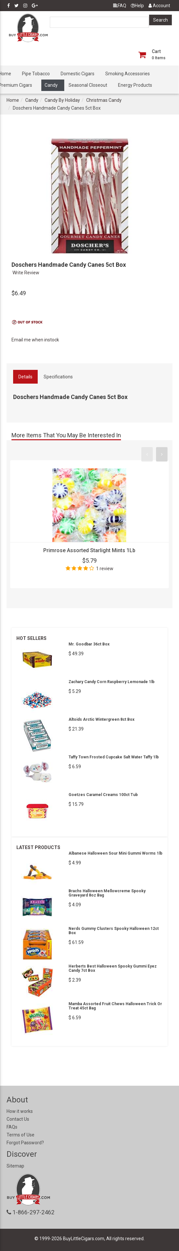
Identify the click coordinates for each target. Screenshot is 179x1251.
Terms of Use (20, 1134)
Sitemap (15, 1166)
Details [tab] (25, 376)
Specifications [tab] (58, 376)
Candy (51, 85)
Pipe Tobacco (36, 73)
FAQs (12, 1127)
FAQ (119, 5)
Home (13, 100)
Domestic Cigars (77, 73)
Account (159, 5)
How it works (20, 1111)
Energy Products (135, 85)
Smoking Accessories (127, 73)
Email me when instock (35, 339)
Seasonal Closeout (88, 85)
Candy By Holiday (62, 100)
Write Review (25, 272)
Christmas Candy (104, 100)
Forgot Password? (25, 1142)
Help (137, 5)
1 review (104, 568)
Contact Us (18, 1119)
